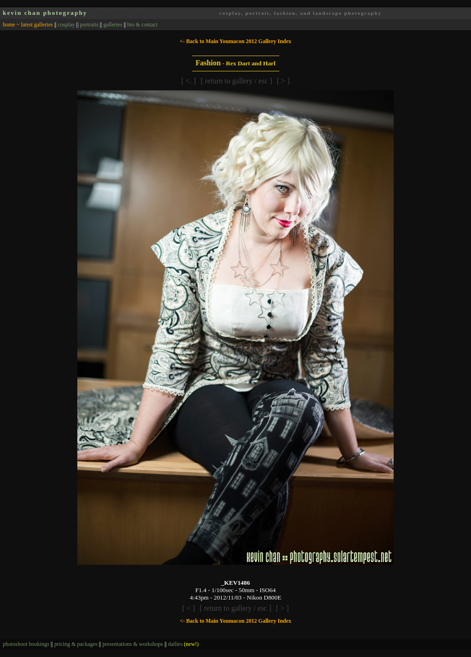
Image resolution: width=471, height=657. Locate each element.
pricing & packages (75, 644)
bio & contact (142, 24)
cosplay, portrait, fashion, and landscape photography (300, 13)
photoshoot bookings (26, 644)
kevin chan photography (45, 12)
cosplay (66, 24)
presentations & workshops (132, 644)
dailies (183, 644)
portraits (89, 24)
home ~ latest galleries (28, 24)
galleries (112, 24)
